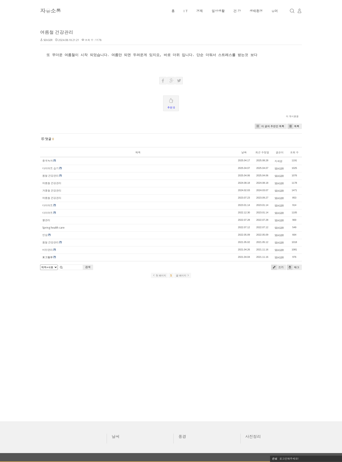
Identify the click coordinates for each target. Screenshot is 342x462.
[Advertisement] (171, 349)
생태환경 (256, 11)
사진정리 (253, 436)
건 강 (237, 11)
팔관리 (46, 220)
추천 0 (171, 102)
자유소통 (50, 10)
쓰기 (277, 267)
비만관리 (47, 250)
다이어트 (47, 205)
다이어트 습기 (50, 168)
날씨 (116, 436)
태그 (293, 267)
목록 (293, 126)
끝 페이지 (182, 275)
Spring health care (53, 227)
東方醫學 (47, 257)
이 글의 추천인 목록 (269, 126)
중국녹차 (47, 161)
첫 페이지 (159, 275)
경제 (199, 11)
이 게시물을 (292, 116)
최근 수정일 (262, 152)
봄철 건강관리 (50, 176)
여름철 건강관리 (56, 32)
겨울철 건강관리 (51, 190)
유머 (274, 11)
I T (185, 11)
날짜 (243, 152)
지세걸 (278, 161)
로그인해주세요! (288, 458)
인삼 (45, 235)
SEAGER (48, 40)
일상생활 (218, 11)
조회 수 (294, 152)
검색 (88, 267)
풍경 (182, 436)
